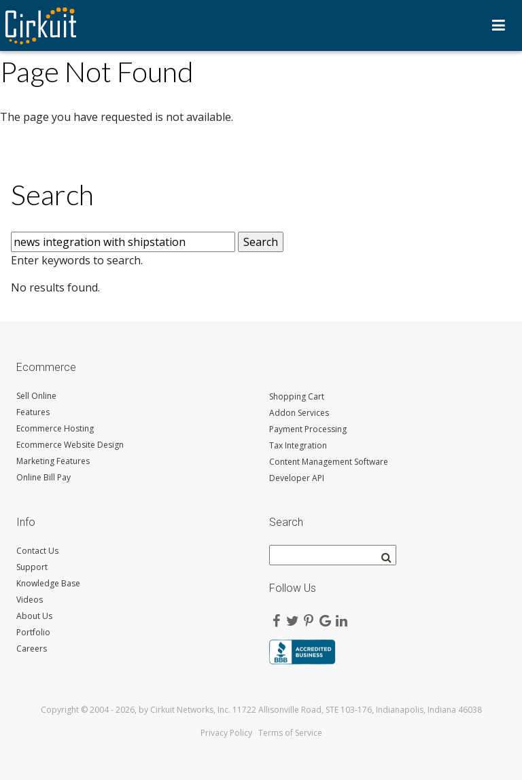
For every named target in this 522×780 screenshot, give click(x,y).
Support (32, 567)
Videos (29, 599)
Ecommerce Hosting (55, 428)
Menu (498, 25)
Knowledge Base (48, 583)
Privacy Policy (226, 733)
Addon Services (299, 413)
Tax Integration (298, 445)
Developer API (296, 478)
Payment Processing (308, 429)
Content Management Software (328, 461)
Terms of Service (290, 733)
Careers (31, 648)
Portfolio (33, 632)
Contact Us (37, 550)
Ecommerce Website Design (70, 444)
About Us (34, 616)
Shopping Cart (296, 396)
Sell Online (36, 396)
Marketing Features (53, 461)
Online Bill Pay (43, 477)
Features (33, 412)
